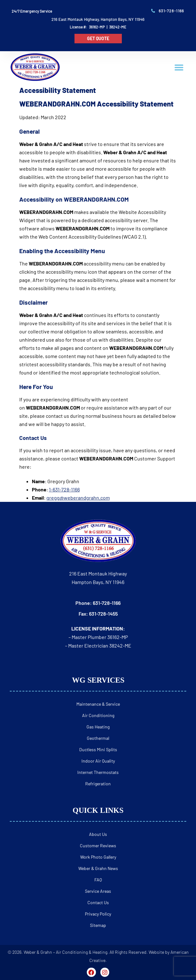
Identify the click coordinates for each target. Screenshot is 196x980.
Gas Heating (98, 726)
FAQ (98, 879)
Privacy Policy (98, 913)
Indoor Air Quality (98, 761)
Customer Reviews (98, 845)
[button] (179, 67)
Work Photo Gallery (98, 857)
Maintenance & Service (98, 704)
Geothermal (98, 738)
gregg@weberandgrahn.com (78, 498)
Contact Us (98, 902)
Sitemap (98, 925)
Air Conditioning (98, 715)
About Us (98, 834)
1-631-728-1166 (64, 489)
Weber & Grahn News (98, 868)
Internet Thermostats (98, 772)
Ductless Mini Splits (98, 749)
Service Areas (98, 891)
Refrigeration (98, 783)
